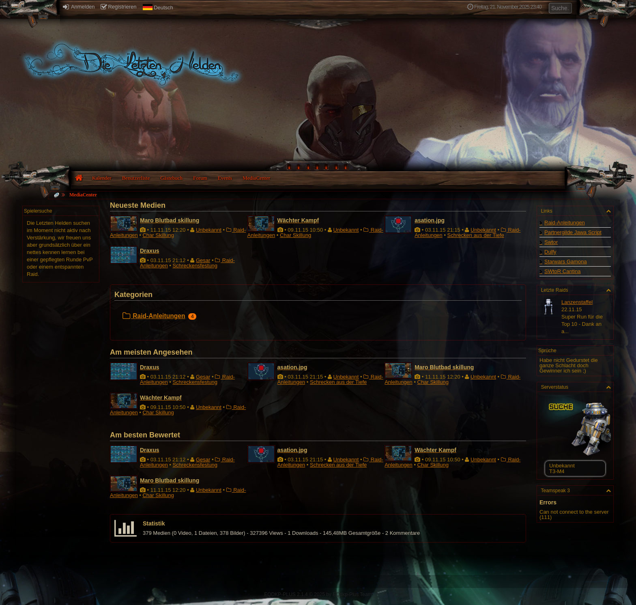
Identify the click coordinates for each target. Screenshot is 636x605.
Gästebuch (171, 178)
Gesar (203, 260)
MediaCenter (256, 178)
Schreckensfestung (194, 266)
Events (225, 178)
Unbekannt (208, 230)
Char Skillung (158, 235)
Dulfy (550, 251)
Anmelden (79, 7)
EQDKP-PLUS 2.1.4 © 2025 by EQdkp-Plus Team (318, 594)
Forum (200, 178)
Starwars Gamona (565, 261)
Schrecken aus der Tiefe (475, 235)
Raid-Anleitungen (153, 315)
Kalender (102, 178)
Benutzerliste (136, 178)
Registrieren (118, 7)
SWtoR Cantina (562, 271)
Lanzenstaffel (577, 302)
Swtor (551, 242)
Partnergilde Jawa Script (573, 232)
